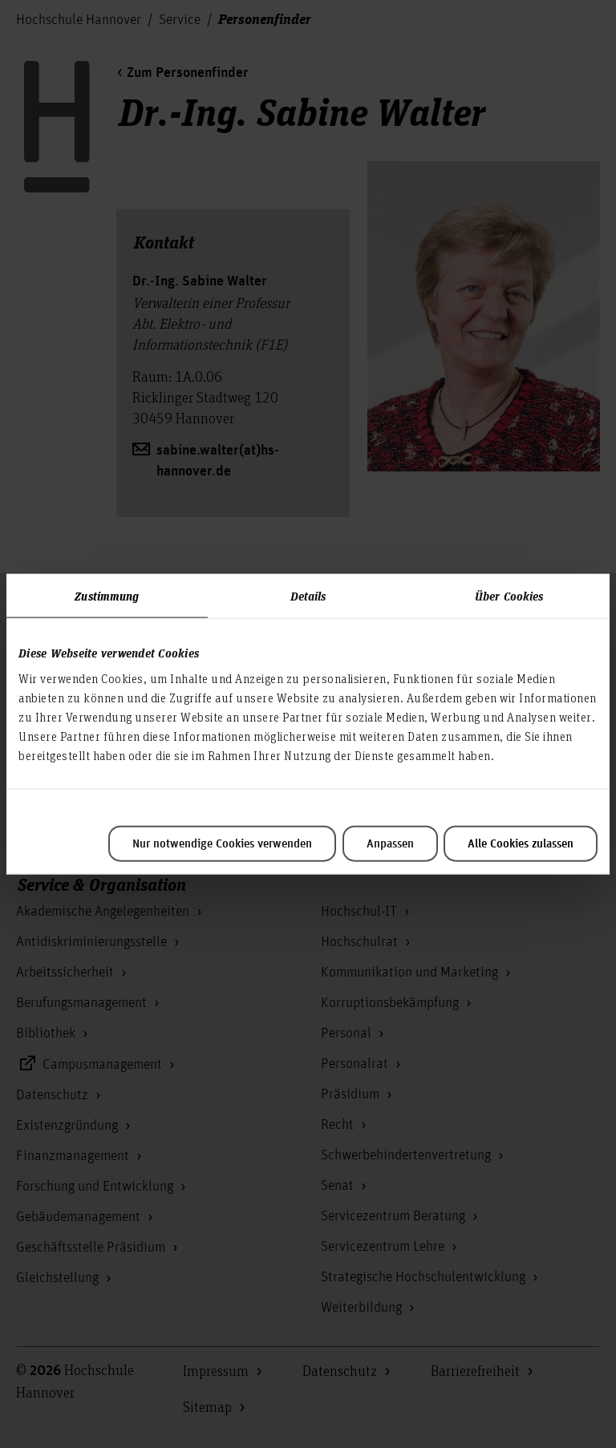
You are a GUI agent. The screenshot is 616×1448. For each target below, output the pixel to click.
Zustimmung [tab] (107, 596)
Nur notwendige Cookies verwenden (222, 843)
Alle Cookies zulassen (520, 843)
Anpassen (390, 843)
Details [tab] (308, 596)
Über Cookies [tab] (509, 596)
